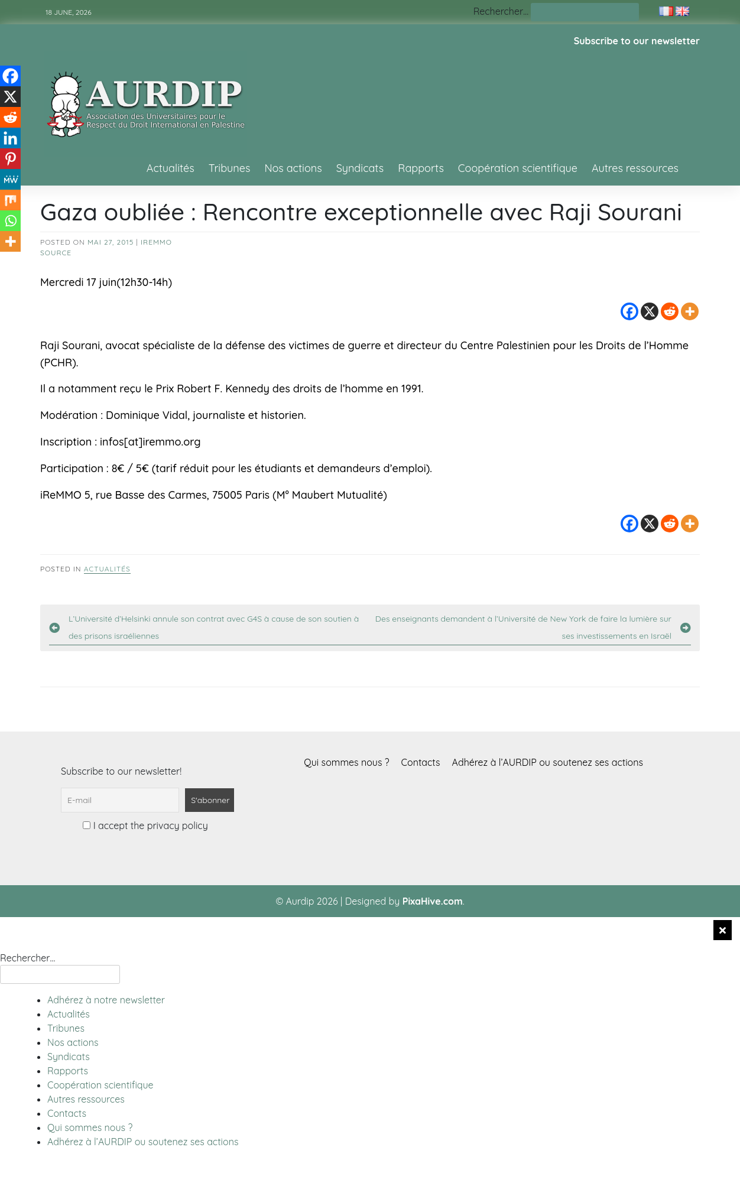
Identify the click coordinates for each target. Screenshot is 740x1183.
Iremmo (156, 242)
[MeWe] (10, 179)
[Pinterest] (10, 158)
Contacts (420, 762)
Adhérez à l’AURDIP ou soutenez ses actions (547, 762)
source (56, 252)
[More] (690, 311)
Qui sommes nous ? (346, 762)
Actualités (170, 168)
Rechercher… (500, 11)
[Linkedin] (10, 138)
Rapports (421, 168)
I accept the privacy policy (145, 825)
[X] (649, 311)
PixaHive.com (433, 901)
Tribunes (230, 168)
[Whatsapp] (10, 220)
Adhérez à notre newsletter (106, 1000)
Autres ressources (635, 168)
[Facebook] (629, 311)
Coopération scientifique (517, 168)
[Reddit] (670, 311)
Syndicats (360, 168)
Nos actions (293, 168)
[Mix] (10, 200)
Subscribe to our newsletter (637, 41)
